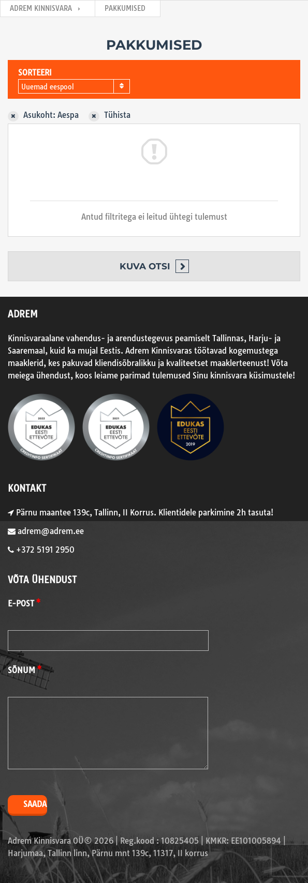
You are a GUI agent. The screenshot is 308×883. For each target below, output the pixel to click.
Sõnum (21, 670)
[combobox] (74, 86)
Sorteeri (35, 73)
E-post (21, 603)
